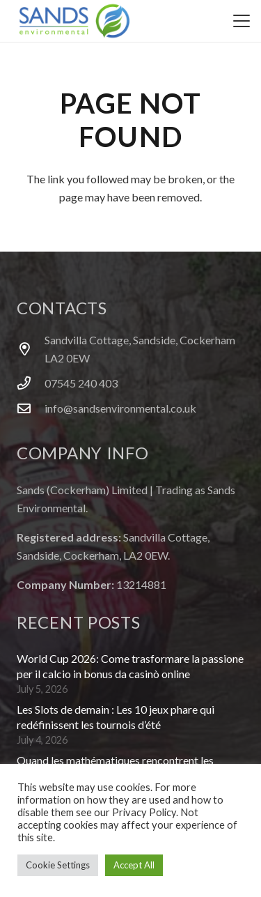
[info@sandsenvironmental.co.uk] (31, 408)
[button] (241, 21)
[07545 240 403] (31, 383)
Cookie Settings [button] (58, 865)
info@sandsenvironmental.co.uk (120, 408)
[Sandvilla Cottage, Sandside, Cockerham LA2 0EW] (31, 348)
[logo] (74, 21)
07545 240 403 (81, 383)
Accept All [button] (134, 865)
